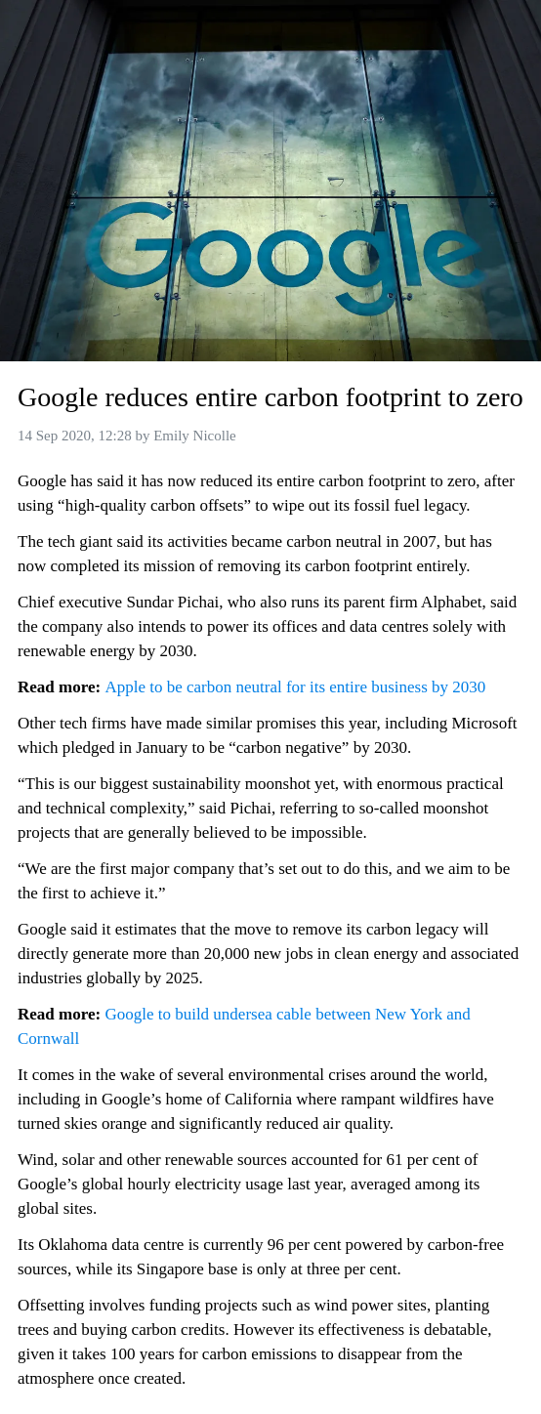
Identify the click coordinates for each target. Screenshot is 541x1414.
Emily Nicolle (194, 435)
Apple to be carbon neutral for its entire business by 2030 (294, 687)
